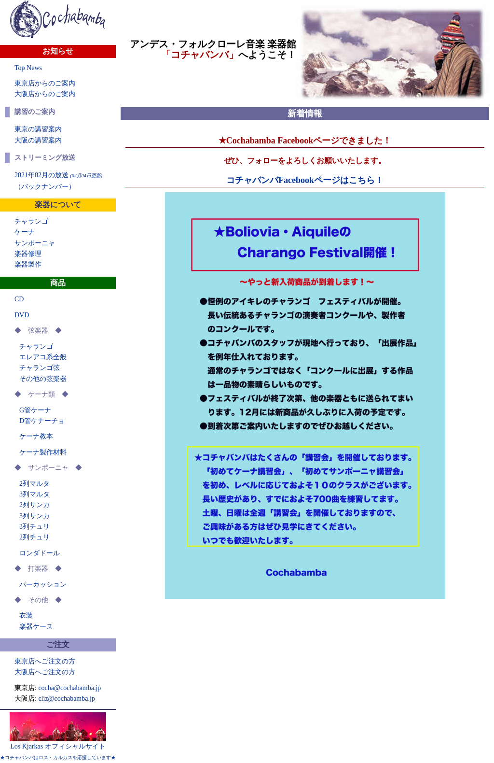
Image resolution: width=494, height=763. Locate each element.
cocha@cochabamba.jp (69, 688)
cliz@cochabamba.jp (66, 698)
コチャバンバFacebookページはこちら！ (305, 180)
